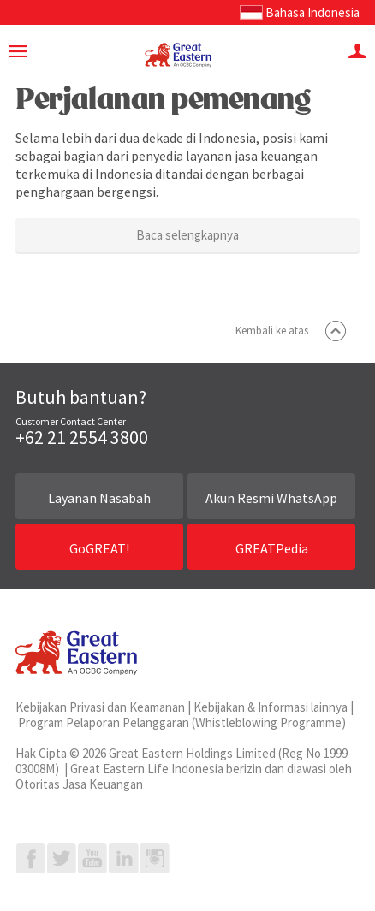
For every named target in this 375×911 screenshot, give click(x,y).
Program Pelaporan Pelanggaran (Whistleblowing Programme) (182, 722)
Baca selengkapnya (187, 235)
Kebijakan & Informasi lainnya (270, 707)
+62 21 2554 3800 (81, 437)
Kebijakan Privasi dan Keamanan (100, 707)
